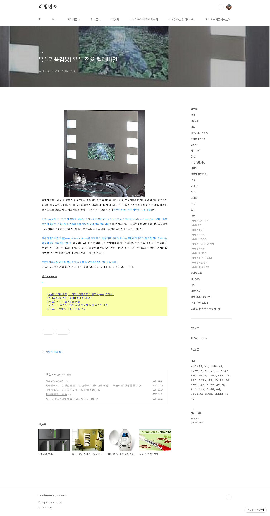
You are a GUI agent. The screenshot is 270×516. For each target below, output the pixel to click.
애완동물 (212, 375)
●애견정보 (197, 225)
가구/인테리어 (197, 370)
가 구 (193, 203)
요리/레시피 (196, 273)
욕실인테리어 (196, 366)
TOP (229, 497)
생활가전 (202, 375)
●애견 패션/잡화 (199, 262)
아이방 (194, 197)
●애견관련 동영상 (200, 220)
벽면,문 (194, 186)
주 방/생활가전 (198, 162)
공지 (193, 285)
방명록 (115, 19)
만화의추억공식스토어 (217, 19)
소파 (202, 384)
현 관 (193, 192)
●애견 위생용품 (199, 253)
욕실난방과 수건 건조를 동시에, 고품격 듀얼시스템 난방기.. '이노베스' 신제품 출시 (92, 385)
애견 (193, 215)
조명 (218, 384)
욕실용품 (210, 384)
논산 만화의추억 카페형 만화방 (206, 308)
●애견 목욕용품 (199, 234)
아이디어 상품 (197, 394)
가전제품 (202, 380)
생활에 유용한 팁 (199, 174)
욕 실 (48, 374)
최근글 (194, 338)
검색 (220, 7)
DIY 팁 (194, 144)
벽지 (207, 370)
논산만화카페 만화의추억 (144, 19)
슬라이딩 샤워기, (55, 381)
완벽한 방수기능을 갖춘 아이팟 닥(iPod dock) (71, 389)
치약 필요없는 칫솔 (56, 394)
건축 (193, 127)
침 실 (193, 156)
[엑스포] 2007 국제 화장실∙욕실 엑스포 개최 (70, 398)
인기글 (204, 338)
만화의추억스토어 (199, 302)
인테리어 (195, 121)
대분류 (194, 109)
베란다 (194, 168)
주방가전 (195, 384)
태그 (54, 19)
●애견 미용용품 (199, 239)
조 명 (193, 209)
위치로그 (96, 19)
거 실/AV (195, 150)
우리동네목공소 (198, 138)
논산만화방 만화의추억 (182, 19)
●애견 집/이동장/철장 (202, 258)
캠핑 (193, 115)
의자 (228, 380)
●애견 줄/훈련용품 (200, 267)
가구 (193, 398)
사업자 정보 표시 (52, 351)
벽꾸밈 (194, 375)
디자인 (194, 380)
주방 (228, 375)
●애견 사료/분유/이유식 (203, 244)
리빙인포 (48, 6)
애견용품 (209, 394)
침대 (218, 389)
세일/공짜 (195, 279)
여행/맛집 (195, 290)
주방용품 (210, 389)
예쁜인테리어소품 (199, 132)
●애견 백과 (197, 230)
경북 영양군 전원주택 (201, 296)
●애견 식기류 (198, 248)
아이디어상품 (216, 366)
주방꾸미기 (219, 380)
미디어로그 (73, 19)
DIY (213, 370)
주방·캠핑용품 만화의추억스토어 (52, 495)
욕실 (206, 366)
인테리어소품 (222, 370)
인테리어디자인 (197, 389)
